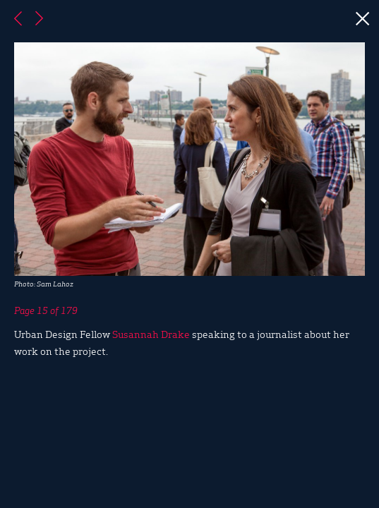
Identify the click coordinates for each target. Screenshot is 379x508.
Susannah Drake (151, 334)
